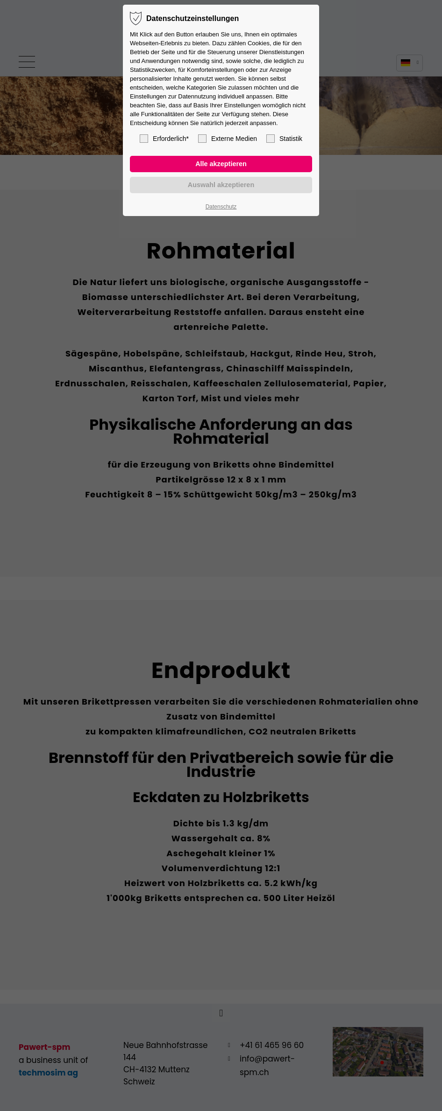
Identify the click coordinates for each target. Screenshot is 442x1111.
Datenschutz (221, 206)
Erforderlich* (164, 138)
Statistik (284, 138)
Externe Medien (227, 138)
